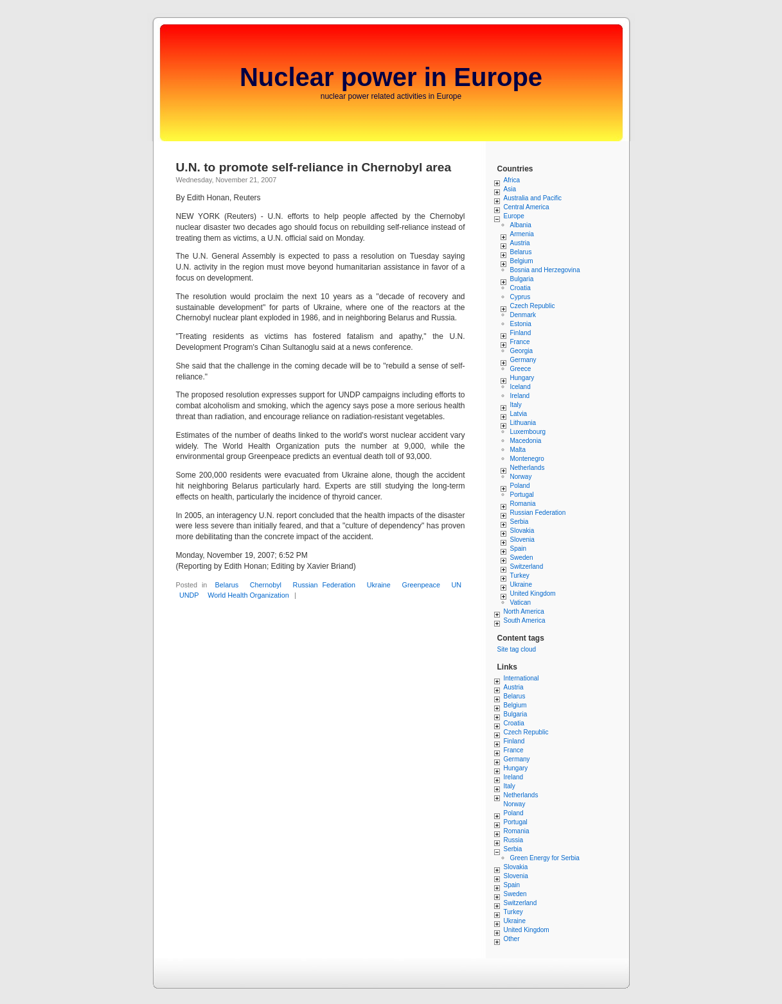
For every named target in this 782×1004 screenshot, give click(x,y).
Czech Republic (532, 305)
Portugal (522, 494)
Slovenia (522, 539)
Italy (516, 404)
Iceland (520, 386)
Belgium (521, 260)
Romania (523, 503)
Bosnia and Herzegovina (545, 269)
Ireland (520, 395)
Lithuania (523, 422)
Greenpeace (421, 585)
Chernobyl (265, 585)
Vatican (520, 602)
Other (512, 938)
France (520, 341)
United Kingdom (533, 593)
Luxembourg (528, 431)
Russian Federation (324, 585)
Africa (512, 180)
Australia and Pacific (533, 198)
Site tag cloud (517, 649)
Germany (523, 359)
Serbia (519, 521)
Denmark (523, 314)
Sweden (521, 557)
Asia (510, 189)
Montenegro (527, 458)
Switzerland (527, 566)
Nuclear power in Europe (391, 77)
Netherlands (527, 467)
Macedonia (526, 440)
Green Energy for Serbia (545, 857)
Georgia (521, 350)
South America (525, 620)
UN (457, 585)
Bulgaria (522, 278)
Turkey (519, 575)
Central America (526, 207)
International (521, 678)
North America (524, 611)
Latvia (519, 413)
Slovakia (522, 530)
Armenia (522, 234)
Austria (520, 243)
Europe (514, 216)
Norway (521, 476)
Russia (514, 840)
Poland (520, 485)
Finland (520, 332)
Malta (518, 449)
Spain (518, 548)
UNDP (189, 595)
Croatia (520, 287)
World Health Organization (248, 595)
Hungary (522, 377)
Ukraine (379, 585)
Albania (520, 225)
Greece (520, 368)
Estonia (520, 323)
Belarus (227, 585)
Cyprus (520, 296)
